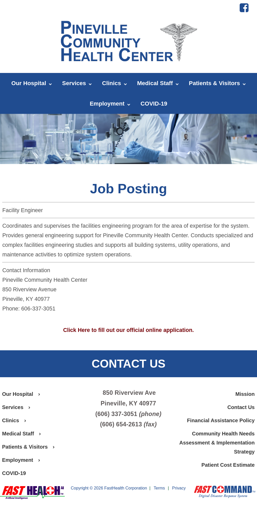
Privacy (179, 488)
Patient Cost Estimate (228, 465)
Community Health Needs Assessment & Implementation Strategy (217, 443)
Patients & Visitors (217, 83)
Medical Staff (158, 83)
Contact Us (241, 407)
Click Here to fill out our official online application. (128, 330)
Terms (159, 488)
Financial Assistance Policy (221, 420)
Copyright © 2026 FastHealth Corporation (109, 488)
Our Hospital (31, 83)
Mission (245, 394)
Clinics (114, 83)
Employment (110, 103)
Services (77, 83)
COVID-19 (154, 103)
